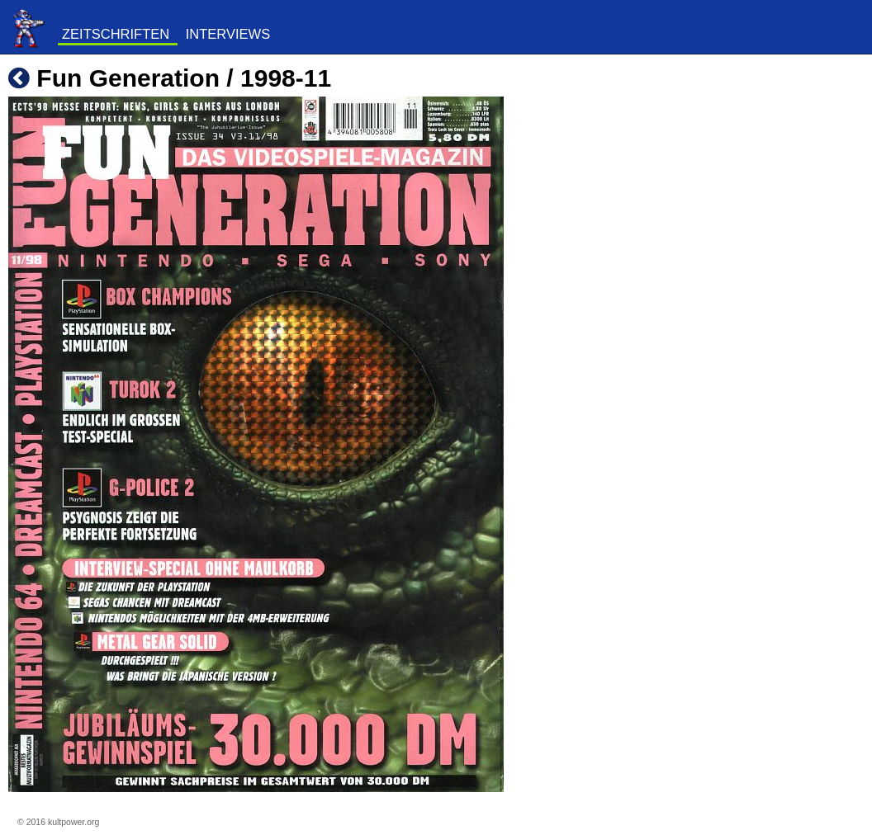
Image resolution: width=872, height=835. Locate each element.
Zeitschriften (115, 33)
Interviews (228, 33)
